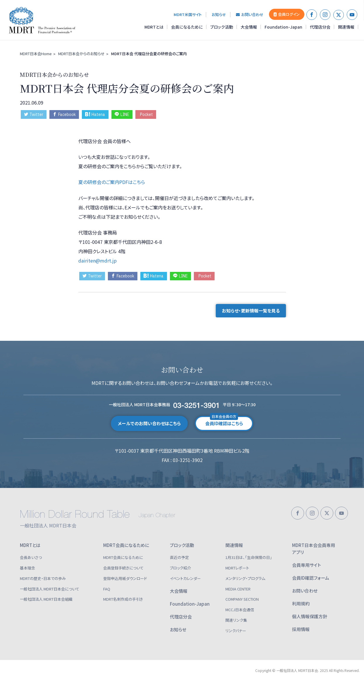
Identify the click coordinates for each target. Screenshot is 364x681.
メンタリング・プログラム (245, 578)
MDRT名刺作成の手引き (123, 599)
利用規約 (301, 603)
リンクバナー (235, 630)
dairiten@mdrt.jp (97, 260)
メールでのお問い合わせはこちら (149, 423)
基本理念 (27, 568)
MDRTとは (153, 27)
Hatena (95, 114)
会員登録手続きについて (123, 568)
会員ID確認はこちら (224, 421)
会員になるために (187, 27)
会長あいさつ (31, 557)
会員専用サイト (306, 565)
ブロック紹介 (180, 568)
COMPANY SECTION (242, 599)
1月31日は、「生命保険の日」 (248, 557)
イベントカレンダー (185, 578)
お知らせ (219, 14)
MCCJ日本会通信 (239, 609)
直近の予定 (179, 557)
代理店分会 (320, 27)
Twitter (33, 114)
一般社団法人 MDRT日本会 (45, 20)
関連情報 (346, 27)
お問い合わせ (249, 14)
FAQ (106, 589)
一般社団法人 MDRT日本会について (49, 589)
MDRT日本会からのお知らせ (81, 53)
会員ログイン (287, 14)
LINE (122, 114)
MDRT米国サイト (188, 14)
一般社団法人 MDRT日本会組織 (46, 599)
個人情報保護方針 (309, 616)
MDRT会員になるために (126, 545)
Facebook (64, 114)
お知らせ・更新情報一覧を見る (251, 311)
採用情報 (301, 629)
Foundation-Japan (283, 27)
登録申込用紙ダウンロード (125, 578)
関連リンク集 (236, 620)
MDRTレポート (237, 568)
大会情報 (249, 27)
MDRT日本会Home (36, 53)
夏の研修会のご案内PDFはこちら (111, 181)
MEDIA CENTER (238, 589)
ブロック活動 (221, 27)
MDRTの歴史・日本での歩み (43, 578)
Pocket (146, 114)
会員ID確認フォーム (310, 578)
